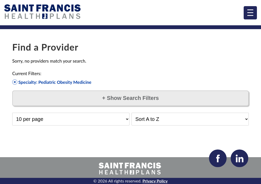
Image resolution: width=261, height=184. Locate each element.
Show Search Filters (130, 98)
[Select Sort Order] (190, 119)
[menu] (250, 12)
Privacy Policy (155, 180)
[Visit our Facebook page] (218, 158)
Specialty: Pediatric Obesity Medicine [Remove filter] (52, 82)
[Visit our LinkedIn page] (239, 158)
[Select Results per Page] (70, 119)
